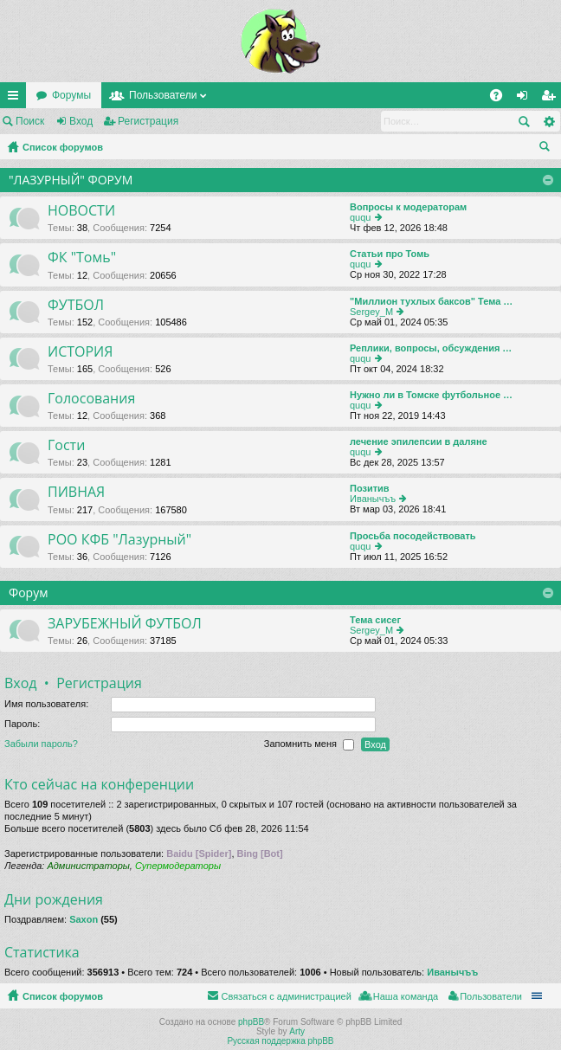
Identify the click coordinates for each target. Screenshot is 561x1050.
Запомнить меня (309, 744)
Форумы (71, 95)
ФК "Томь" (82, 258)
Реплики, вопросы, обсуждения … (431, 348)
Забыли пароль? (41, 743)
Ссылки (16, 98)
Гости (66, 445)
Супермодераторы (178, 865)
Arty (297, 1031)
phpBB (251, 1022)
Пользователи (163, 95)
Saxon (83, 919)
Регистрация (148, 121)
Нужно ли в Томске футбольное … (431, 395)
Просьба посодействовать (413, 536)
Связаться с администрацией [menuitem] (286, 996)
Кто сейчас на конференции (99, 784)
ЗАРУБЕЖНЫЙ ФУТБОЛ (125, 624)
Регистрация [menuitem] (551, 98)
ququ (360, 217)
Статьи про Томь (389, 253)
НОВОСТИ (81, 211)
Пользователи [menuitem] (491, 996)
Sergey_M (371, 311)
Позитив (370, 488)
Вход (81, 121)
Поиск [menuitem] (548, 149)
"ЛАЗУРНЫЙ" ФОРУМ (70, 179)
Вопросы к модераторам (408, 207)
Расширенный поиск (548, 121)
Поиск (30, 121)
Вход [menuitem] (526, 98)
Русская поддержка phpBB (280, 1041)
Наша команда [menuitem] (405, 996)
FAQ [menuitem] (501, 98)
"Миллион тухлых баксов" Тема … (431, 301)
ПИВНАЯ (76, 492)
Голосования (91, 399)
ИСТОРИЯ (80, 352)
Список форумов (63, 147)
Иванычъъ (373, 498)
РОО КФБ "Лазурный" (119, 540)
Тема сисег (375, 620)
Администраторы (88, 865)
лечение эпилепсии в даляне (418, 441)
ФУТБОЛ (76, 305)
